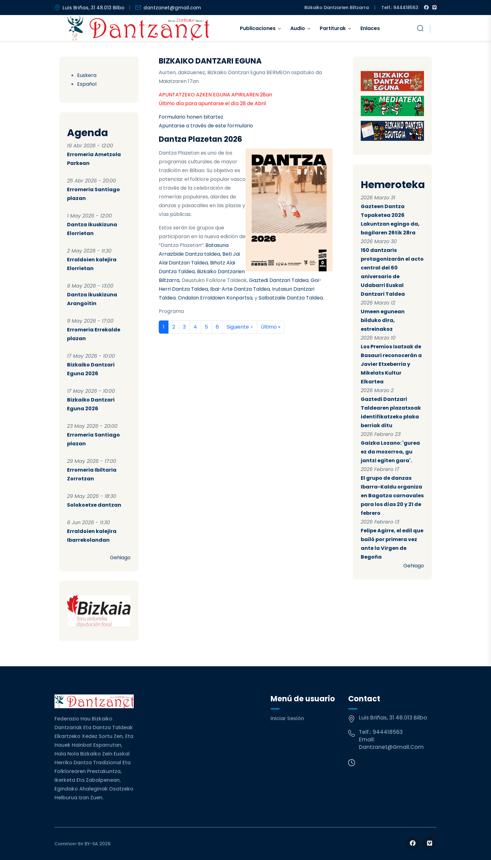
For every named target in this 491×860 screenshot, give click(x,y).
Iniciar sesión (287, 718)
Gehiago (120, 557)
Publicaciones (258, 28)
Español (86, 84)
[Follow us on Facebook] (413, 843)
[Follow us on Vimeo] (429, 843)
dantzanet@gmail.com (391, 747)
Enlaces (370, 28)
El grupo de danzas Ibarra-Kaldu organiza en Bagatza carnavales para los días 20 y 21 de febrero (392, 495)
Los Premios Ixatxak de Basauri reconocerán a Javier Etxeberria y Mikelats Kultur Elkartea (391, 364)
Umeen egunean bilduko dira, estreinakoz (383, 320)
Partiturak (333, 28)
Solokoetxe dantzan (94, 505)
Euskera (86, 75)
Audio (297, 28)
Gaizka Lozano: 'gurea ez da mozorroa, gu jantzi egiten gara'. (390, 451)
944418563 (388, 732)
